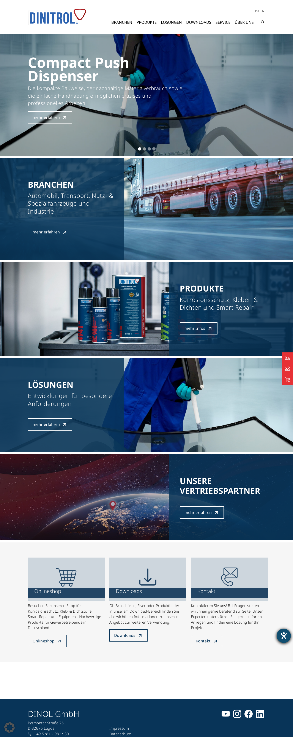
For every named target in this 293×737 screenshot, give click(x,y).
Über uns (244, 22)
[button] (9, 727)
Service (223, 22)
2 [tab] (144, 149)
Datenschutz (120, 733)
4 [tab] (154, 149)
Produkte (147, 22)
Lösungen (171, 22)
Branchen (121, 22)
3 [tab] (149, 149)
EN (262, 11)
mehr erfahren (46, 117)
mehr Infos (194, 328)
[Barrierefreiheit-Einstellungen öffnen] (284, 636)
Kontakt (203, 640)
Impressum (119, 728)
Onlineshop (44, 640)
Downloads (198, 22)
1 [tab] (139, 149)
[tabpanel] (146, 95)
